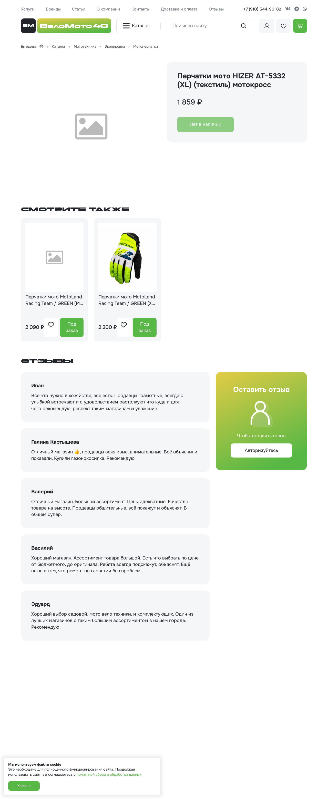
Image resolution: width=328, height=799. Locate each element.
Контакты (140, 9)
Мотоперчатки (145, 46)
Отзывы (216, 9)
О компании (108, 9)
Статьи (78, 9)
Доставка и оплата (179, 9)
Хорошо (23, 785)
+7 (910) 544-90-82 (262, 9)
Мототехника (85, 46)
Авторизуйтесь (261, 450)
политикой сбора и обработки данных (109, 774)
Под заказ (72, 327)
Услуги (28, 9)
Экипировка (115, 46)
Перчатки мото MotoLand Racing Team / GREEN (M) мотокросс (53, 300)
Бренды (53, 9)
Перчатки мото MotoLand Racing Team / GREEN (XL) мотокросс (127, 300)
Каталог (136, 25)
